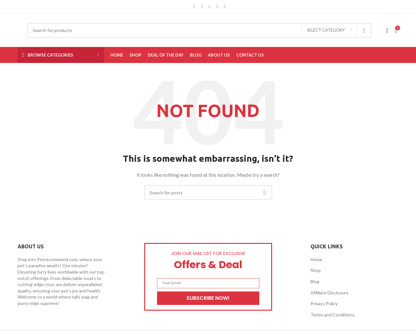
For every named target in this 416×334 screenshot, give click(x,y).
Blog (314, 281)
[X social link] (202, 6)
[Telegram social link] (225, 6)
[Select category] (329, 30)
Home (316, 259)
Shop (315, 270)
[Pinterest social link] (210, 6)
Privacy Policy (324, 303)
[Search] (199, 30)
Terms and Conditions (332, 314)
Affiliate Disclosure (329, 292)
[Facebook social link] (194, 6)
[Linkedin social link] (217, 6)
